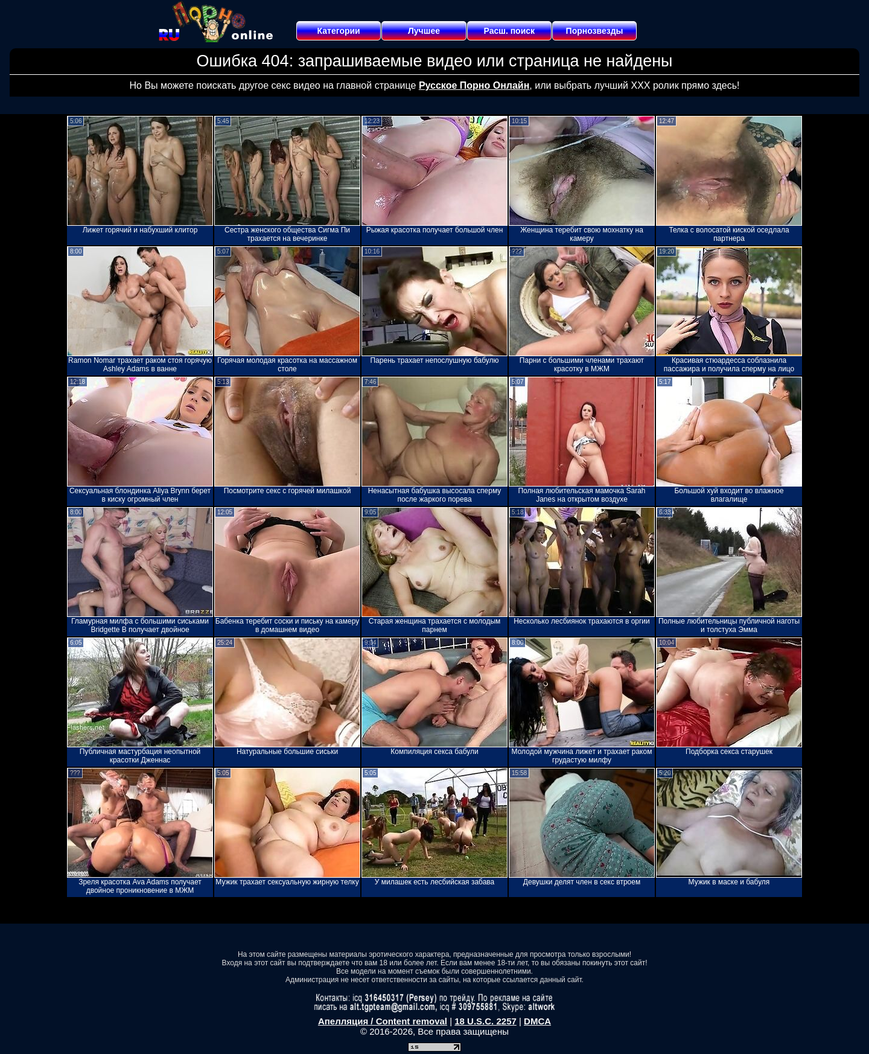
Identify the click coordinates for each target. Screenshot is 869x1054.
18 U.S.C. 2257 (485, 1021)
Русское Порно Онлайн (474, 85)
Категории (338, 31)
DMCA (537, 1021)
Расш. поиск (509, 31)
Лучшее (424, 31)
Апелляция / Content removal (382, 1021)
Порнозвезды (594, 31)
